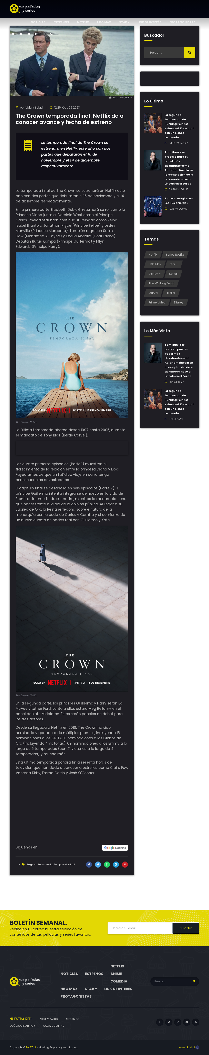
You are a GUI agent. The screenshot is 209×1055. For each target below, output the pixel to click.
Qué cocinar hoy (22, 1026)
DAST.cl (31, 1047)
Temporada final (64, 864)
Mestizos (72, 1019)
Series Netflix (45, 864)
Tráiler (171, 293)
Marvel (153, 293)
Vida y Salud (34, 108)
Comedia (118, 981)
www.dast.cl (189, 1047)
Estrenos (61, 22)
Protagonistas (182, 22)
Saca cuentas (53, 1026)
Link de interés (149, 22)
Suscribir (186, 928)
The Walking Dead (161, 283)
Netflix (83, 22)
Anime (116, 973)
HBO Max (104, 22)
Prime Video (157, 302)
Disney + (155, 274)
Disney (178, 302)
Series (173, 274)
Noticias (38, 22)
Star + (124, 22)
